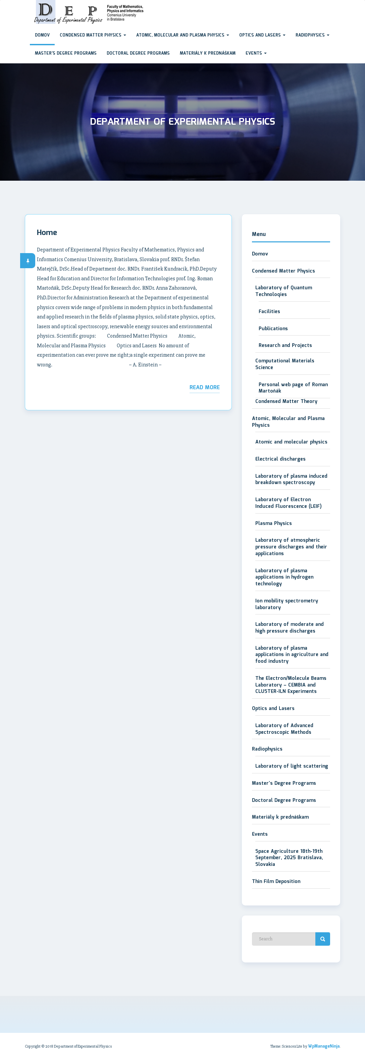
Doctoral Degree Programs (138, 53)
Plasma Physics (273, 523)
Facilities (269, 311)
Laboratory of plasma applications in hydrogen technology (284, 577)
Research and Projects (285, 345)
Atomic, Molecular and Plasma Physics (182, 35)
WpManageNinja (324, 1046)
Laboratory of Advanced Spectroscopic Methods (284, 729)
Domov (42, 35)
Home (47, 233)
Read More (205, 388)
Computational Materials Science (284, 364)
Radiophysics (312, 35)
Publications (273, 329)
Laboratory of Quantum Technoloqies (283, 291)
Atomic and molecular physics (291, 442)
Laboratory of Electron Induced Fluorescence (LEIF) (288, 503)
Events (256, 53)
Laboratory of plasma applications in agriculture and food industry (291, 655)
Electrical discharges (280, 459)
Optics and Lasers (262, 35)
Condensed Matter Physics (93, 35)
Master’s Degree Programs (66, 53)
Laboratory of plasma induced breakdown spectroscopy (291, 480)
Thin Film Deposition (276, 881)
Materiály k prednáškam (208, 53)
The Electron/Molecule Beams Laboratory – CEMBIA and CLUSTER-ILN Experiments (290, 685)
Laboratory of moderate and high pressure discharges (289, 628)
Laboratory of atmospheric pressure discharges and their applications (291, 547)
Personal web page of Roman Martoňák (293, 388)
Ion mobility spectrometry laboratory (286, 604)
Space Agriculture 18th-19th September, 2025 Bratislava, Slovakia (289, 858)
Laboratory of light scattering (291, 766)
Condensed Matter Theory (286, 401)
